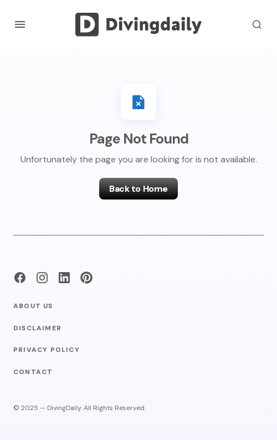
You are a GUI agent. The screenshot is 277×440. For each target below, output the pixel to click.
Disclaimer (37, 328)
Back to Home (138, 189)
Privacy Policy (46, 350)
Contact (33, 372)
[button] (20, 24)
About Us (33, 306)
